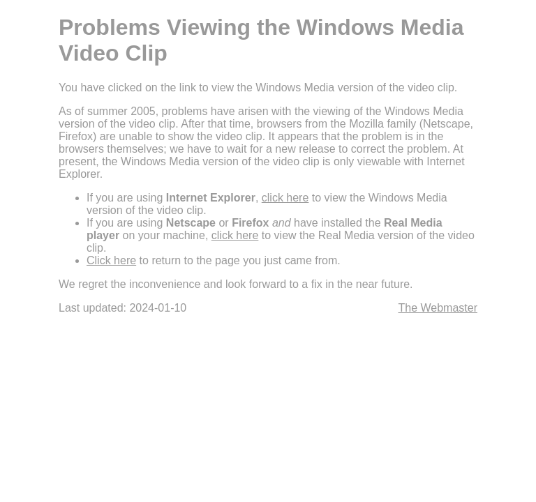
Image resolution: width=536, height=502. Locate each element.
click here (285, 198)
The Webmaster (437, 308)
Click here (111, 260)
